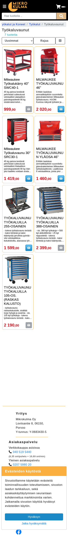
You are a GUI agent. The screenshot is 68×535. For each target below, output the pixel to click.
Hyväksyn (34, 516)
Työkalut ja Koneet (12, 24)
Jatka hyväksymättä (34, 523)
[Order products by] (17, 40)
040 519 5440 (22, 451)
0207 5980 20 (22, 464)
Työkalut (34, 24)
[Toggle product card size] (60, 40)
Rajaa (44, 40)
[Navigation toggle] (4, 6)
